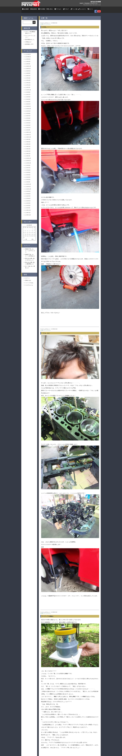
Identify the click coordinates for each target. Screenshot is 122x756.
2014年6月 (27, 142)
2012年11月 (28, 185)
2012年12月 (28, 182)
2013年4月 (27, 173)
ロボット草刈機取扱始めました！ (30, 30)
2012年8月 (27, 192)
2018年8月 (27, 71)
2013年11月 (28, 159)
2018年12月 (28, 64)
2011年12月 (28, 208)
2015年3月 (27, 123)
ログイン (27, 276)
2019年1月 (27, 62)
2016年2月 (27, 102)
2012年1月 (27, 206)
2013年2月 (27, 178)
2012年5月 (27, 199)
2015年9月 (27, 109)
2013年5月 (27, 171)
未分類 (41, 22)
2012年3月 (27, 204)
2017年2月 (27, 83)
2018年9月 (27, 69)
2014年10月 (28, 135)
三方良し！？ (46, 25)
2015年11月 (28, 104)
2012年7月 (27, 194)
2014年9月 (27, 137)
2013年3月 (27, 175)
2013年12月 (28, 156)
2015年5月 (27, 119)
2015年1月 (27, 128)
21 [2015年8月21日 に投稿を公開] (30, 232)
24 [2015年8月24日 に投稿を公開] (23, 234)
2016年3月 (27, 100)
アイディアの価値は (47, 396)
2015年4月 (27, 121)
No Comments (47, 22)
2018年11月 (28, 67)
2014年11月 (28, 133)
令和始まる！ (28, 40)
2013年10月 (28, 161)
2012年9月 (27, 189)
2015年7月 (27, 114)
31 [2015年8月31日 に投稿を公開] (23, 236)
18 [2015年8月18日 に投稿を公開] (25, 232)
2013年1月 (27, 180)
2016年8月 (27, 90)
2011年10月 (28, 213)
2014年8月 (27, 140)
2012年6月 (27, 197)
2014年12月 (28, 130)
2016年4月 (27, 97)
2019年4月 (27, 60)
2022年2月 (28, 52)
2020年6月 (28, 55)
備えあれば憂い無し (30, 257)
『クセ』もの (46, 222)
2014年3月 (27, 149)
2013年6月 (27, 168)
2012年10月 (28, 187)
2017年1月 (27, 86)
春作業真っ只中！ (29, 42)
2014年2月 (27, 152)
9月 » (32, 237)
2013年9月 (27, 163)
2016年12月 (28, 88)
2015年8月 (27, 111)
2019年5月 (27, 57)
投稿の (28, 278)
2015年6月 (27, 116)
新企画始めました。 (30, 38)
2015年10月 (28, 107)
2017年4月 (27, 78)
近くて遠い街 (28, 264)
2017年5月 (27, 76)
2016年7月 (27, 93)
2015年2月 (27, 126)
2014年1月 (27, 154)
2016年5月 (27, 95)
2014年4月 (27, 147)
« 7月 (25, 237)
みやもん (31, 249)
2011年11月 (27, 211)
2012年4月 (27, 201)
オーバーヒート (46, 526)
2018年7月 (27, 74)
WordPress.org (29, 283)
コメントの (29, 281)
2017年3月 (27, 81)
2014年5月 (27, 145)
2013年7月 (27, 166)
